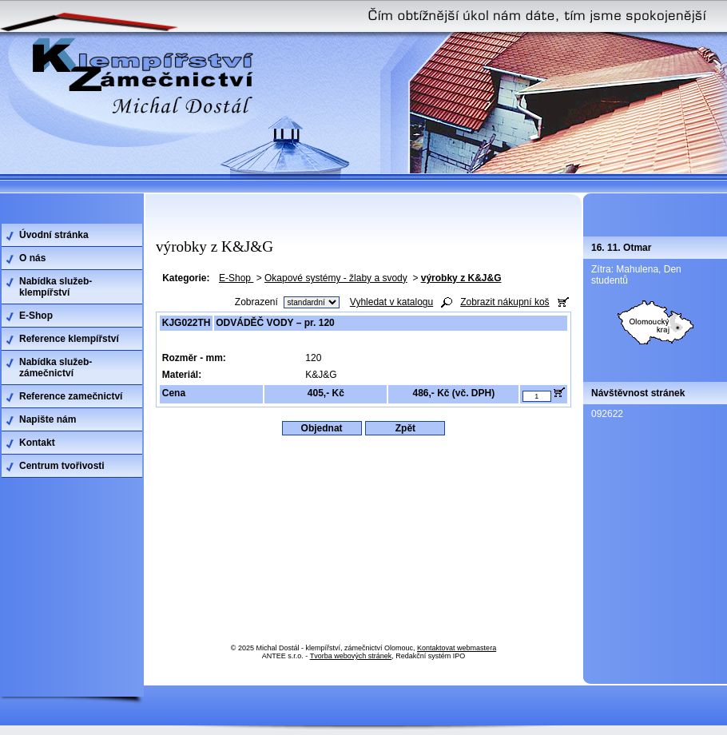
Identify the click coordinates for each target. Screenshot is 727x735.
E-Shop (236, 278)
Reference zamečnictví (70, 396)
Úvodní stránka (54, 234)
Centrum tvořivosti (62, 465)
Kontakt (37, 442)
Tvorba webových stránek (351, 656)
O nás (32, 258)
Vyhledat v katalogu (391, 302)
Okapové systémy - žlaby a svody (335, 278)
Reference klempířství (69, 338)
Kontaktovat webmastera (456, 648)
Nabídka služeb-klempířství (55, 287)
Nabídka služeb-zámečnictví (55, 367)
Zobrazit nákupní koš (504, 302)
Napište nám (47, 419)
